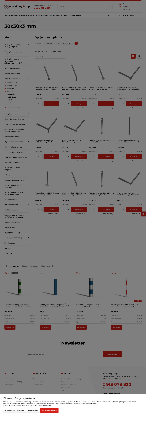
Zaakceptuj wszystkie (49, 410)
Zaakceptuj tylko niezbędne (14, 410)
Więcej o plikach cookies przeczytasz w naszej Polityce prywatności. (28, 405)
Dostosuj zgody (33, 410)
